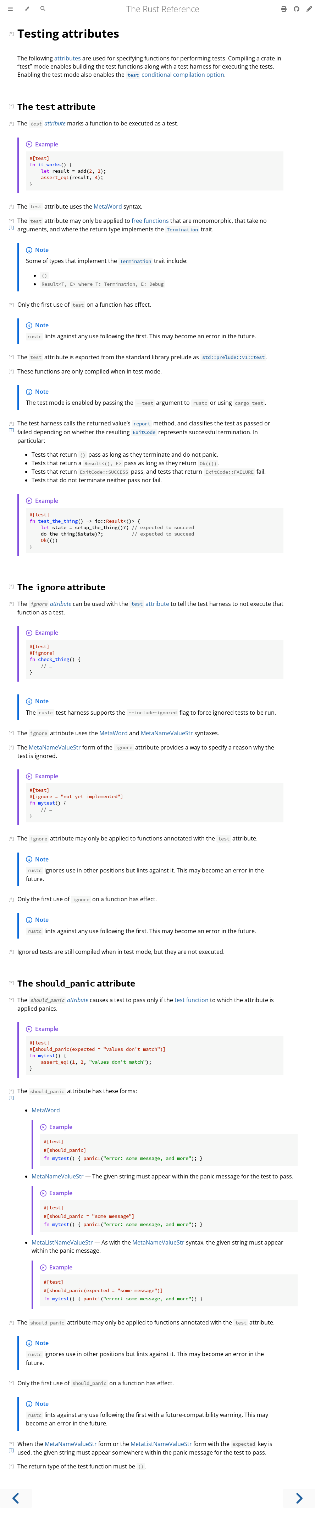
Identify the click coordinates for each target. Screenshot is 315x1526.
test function (192, 1000)
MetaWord (108, 206)
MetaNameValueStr (167, 733)
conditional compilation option (175, 75)
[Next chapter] (299, 1498)
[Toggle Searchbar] (43, 9)
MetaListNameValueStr (62, 1242)
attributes (67, 58)
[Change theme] (27, 9)
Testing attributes (68, 33)
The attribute (56, 106)
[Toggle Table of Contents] (10, 9)
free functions (150, 221)
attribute (55, 123)
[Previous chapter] (16, 1498)
